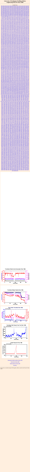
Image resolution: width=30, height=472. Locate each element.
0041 (28, 6)
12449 (6, 106)
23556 (9, 167)
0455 (12, 9)
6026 (14, 58)
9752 (5, 94)
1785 (26, 30)
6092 (21, 58)
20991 (28, 145)
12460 (2, 107)
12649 (17, 112)
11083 (15, 99)
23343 (2, 165)
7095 (21, 69)
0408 (21, 8)
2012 (16, 31)
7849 (5, 79)
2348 (23, 35)
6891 (5, 67)
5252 (19, 51)
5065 (7, 42)
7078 (26, 68)
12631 (6, 111)
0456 (14, 9)
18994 (4, 131)
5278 (26, 51)
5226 (2, 50)
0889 (21, 14)
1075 (12, 15)
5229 (7, 50)
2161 (19, 32)
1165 (17, 18)
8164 (24, 82)
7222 (26, 71)
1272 (7, 20)
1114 (11, 16)
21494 (9, 149)
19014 (9, 131)
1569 (12, 25)
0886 (16, 14)
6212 (26, 59)
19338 (13, 134)
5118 (7, 45)
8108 (10, 81)
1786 (28, 30)
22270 (11, 156)
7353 (2, 73)
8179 (16, 83)
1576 (24, 25)
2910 (26, 37)
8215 (10, 85)
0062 (21, 7)
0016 (26, 5)
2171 (9, 33)
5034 (16, 40)
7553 (7, 75)
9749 (1, 94)
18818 (21, 129)
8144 (9, 82)
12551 (15, 109)
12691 (15, 113)
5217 (16, 49)
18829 (4, 130)
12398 (17, 103)
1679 (19, 28)
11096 (9, 100)
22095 (13, 154)
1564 (3, 25)
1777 (12, 30)
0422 (2, 9)
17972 (4, 124)
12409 (6, 104)
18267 (6, 126)
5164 (17, 46)
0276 (10, 8)
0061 (19, 7)
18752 (2, 129)
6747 (10, 65)
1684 (26, 28)
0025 (7, 6)
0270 (9, 8)
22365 (26, 156)
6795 (7, 66)
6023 (9, 58)
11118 (18, 101)
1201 (16, 19)
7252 (5, 72)
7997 (26, 79)
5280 (2, 52)
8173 (7, 83)
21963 (4, 153)
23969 (13, 169)
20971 (24, 145)
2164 (24, 32)
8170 (3, 83)
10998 (17, 97)
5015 (12, 39)
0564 (14, 10)
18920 (24, 130)
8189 (28, 83)
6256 (21, 60)
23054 (4, 163)
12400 (19, 103)
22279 (17, 156)
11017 (4, 98)
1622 (3, 27)
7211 (10, 71)
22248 (2, 156)
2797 (26, 36)
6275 (23, 60)
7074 (23, 68)
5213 (9, 49)
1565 (5, 25)
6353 (3, 62)
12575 (26, 109)
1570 (14, 25)
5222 (23, 49)
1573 (19, 25)
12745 (19, 115)
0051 (2, 7)
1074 (10, 15)
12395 (13, 103)
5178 (14, 47)
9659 (14, 93)
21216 (26, 146)
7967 (21, 79)
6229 (17, 60)
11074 (9, 99)
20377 (9, 142)
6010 (23, 57)
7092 (19, 69)
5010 (3, 39)
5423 (10, 56)
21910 (17, 152)
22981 (13, 162)
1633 (17, 27)
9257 (28, 90)
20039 (2, 138)
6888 (2, 67)
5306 (3, 53)
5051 (14, 41)
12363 (13, 102)
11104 (26, 100)
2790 (16, 36)
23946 (6, 169)
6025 (12, 58)
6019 (2, 58)
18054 (21, 124)
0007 (12, 5)
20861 (2, 145)
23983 (15, 169)
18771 (11, 129)
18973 (2, 131)
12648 (15, 112)
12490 (17, 108)
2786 (9, 36)
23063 (9, 163)
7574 (26, 75)
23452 (28, 165)
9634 (26, 92)
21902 (13, 152)
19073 (6, 132)
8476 (3, 88)
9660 (16, 93)
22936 (24, 161)
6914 (7, 67)
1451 (23, 22)
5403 (12, 55)
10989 (28, 96)
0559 (12, 10)
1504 (10, 23)
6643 (2, 65)
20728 (19, 144)
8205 (21, 84)
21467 (24, 148)
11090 (26, 99)
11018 (6, 98)
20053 (11, 138)
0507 (2, 10)
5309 (9, 53)
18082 (4, 125)
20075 (19, 138)
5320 (24, 53)
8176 (12, 83)
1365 (9, 22)
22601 (2, 159)
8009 (3, 80)
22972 (9, 162)
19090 (13, 132)
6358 (12, 62)
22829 (26, 160)
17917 (24, 123)
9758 (12, 94)
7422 (28, 73)
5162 (14, 46)
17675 (2, 123)
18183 (26, 125)
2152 (5, 32)
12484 (11, 108)
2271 (17, 34)
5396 (28, 54)
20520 (24, 142)
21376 (28, 147)
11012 (28, 97)
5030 (9, 40)
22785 (13, 160)
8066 (23, 80)
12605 (6, 110)
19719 (4, 136)
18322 (24, 126)
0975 (3, 15)
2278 (2, 35)
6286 (14, 61)
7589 (10, 76)
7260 (14, 72)
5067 (10, 42)
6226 (12, 60)
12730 (2, 115)
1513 (21, 23)
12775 (2, 117)
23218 (15, 164)
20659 (4, 144)
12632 (9, 111)
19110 (19, 132)
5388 (17, 54)
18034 (17, 124)
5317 (19, 53)
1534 (19, 24)
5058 (24, 41)
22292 (21, 156)
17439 (21, 121)
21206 (24, 146)
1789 (5, 31)
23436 (24, 165)
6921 (19, 67)
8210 (2, 85)
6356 (9, 62)
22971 (6, 162)
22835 (28, 160)
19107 (17, 132)
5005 (23, 38)
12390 (9, 103)
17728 (9, 123)
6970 (5, 68)
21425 (11, 148)
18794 (15, 129)
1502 (7, 23)
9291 (16, 91)
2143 (17, 31)
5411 (17, 55)
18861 (11, 130)
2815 (10, 37)
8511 (1, 89)
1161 (10, 18)
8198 (10, 84)
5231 (10, 50)
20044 (9, 138)
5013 (9, 39)
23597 (19, 167)
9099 (17, 90)
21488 (4, 149)
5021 (23, 39)
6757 (28, 65)
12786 (24, 117)
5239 (24, 50)
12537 (26, 108)
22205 (11, 155)
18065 (26, 124)
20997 (2, 146)
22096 (15, 154)
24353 (19, 169)
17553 (15, 122)
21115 (13, 146)
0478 (23, 9)
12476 (21, 107)
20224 (21, 140)
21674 (13, 150)
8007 (2, 80)
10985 (19, 96)
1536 (23, 24)
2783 (3, 36)
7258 (12, 72)
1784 (24, 30)
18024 (13, 124)
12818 (9, 118)
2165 (26, 32)
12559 (21, 109)
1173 (3, 19)
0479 (24, 9)
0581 (28, 10)
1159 (7, 18)
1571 (16, 25)
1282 (24, 20)
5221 (21, 49)
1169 (24, 18)
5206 (24, 48)
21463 (21, 148)
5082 (7, 43)
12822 (17, 118)
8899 (21, 89)
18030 (15, 124)
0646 (3, 12)
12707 (26, 113)
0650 (9, 12)
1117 (16, 16)
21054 (6, 146)
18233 (2, 126)
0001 (2, 5)
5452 (10, 57)
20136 (21, 139)
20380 (11, 142)
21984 (13, 153)
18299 (13, 126)
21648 (4, 150)
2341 (10, 35)
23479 (9, 166)
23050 (2, 163)
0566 (17, 10)
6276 (24, 60)
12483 (9, 108)
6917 (12, 67)
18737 (26, 128)
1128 (7, 17)
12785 (21, 117)
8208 (26, 84)
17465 (24, 121)
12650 (19, 112)
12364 (15, 102)
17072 (9, 119)
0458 (17, 9)
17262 (4, 120)
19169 (6, 133)
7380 (7, 73)
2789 (14, 36)
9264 (3, 91)
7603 (28, 76)
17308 (15, 120)
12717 (13, 114)
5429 (17, 56)
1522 (9, 24)
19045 (17, 131)
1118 (17, 16)
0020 (3, 6)
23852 (11, 168)
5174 (7, 47)
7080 (2, 69)
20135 (19, 139)
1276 (14, 20)
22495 (26, 157)
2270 (16, 34)
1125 (2, 17)
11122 (22, 101)
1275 (12, 20)
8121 (16, 81)
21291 (11, 147)
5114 (2, 45)
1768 (3, 30)
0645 (2, 12)
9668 (21, 93)
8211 (3, 85)
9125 (21, 90)
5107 (19, 44)
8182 (19, 83)
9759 (14, 94)
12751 (2, 116)
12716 (11, 114)
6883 (23, 66)
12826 (26, 118)
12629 (2, 111)
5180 (17, 47)
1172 (2, 19)
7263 (19, 72)
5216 (14, 49)
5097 (3, 44)
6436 (16, 63)
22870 (9, 161)
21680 (17, 150)
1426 (14, 22)
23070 (13, 163)
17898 (21, 123)
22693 (21, 159)
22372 (28, 156)
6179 (24, 59)
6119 (17, 59)
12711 (4, 114)
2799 (2, 37)
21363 (26, 147)
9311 (7, 92)
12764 (15, 116)
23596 (17, 167)
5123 (16, 45)
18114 (17, 125)
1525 (14, 24)
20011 (28, 137)
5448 (3, 57)
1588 (17, 26)
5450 (7, 57)
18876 (17, 130)
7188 (3, 71)
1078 (17, 15)
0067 (2, 8)
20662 (6, 144)
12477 (24, 107)
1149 (17, 17)
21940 (26, 152)
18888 (19, 130)
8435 (9, 87)
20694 (11, 144)
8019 (7, 80)
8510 (28, 88)
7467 (12, 74)
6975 (9, 68)
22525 (11, 158)
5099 (5, 44)
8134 (28, 81)
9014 (26, 89)
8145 (10, 82)
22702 (24, 159)
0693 (24, 12)
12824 (21, 118)
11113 (14, 101)
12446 (28, 105)
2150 (2, 32)
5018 (17, 39)
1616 (23, 26)
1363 (5, 22)
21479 (28, 148)
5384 (12, 54)
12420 (28, 104)
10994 (9, 97)
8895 (16, 89)
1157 (3, 18)
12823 (19, 118)
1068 (9, 15)
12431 (17, 105)
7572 (24, 75)
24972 (17, 170)
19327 (11, 134)
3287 (9, 38)
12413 (15, 104)
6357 (10, 62)
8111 (12, 81)
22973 (11, 162)
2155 (10, 32)
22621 (6, 159)
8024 (9, 80)
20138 (26, 139)
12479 (28, 107)
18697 (17, 128)
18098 (11, 125)
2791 (17, 36)
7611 (12, 77)
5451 (9, 57)
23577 (13, 167)
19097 (15, 132)
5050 (12, 41)
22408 (4, 157)
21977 (11, 153)
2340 (9, 35)
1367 (12, 22)
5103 (12, 44)
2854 (24, 37)
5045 (3, 41)
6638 (21, 64)
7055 (14, 68)
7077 (24, 68)
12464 (9, 107)
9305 (3, 92)
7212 (12, 71)
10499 (4, 96)
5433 (19, 56)
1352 (3, 22)
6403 (14, 63)
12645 (9, 112)
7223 (28, 71)
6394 (5, 63)
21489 (6, 149)
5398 (3, 55)
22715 (28, 159)
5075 (23, 42)
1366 (10, 22)
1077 (16, 15)
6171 (21, 59)
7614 (17, 77)
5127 (23, 45)
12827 (28, 118)
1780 (17, 30)
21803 (9, 151)
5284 (9, 52)
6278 (28, 60)
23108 (28, 163)
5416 (26, 55)
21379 (2, 148)
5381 (9, 54)
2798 (28, 36)
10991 (4, 97)
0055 (9, 7)
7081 (3, 69)
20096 (28, 138)
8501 (26, 88)
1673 (10, 28)
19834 (19, 136)
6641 (26, 64)
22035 (21, 153)
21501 (13, 149)
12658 (9, 113)
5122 (14, 45)
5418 (2, 56)
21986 (15, 153)
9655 (10, 93)
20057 (13, 138)
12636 (17, 111)
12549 (11, 109)
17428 (15, 121)
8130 (26, 81)
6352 (2, 62)
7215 (17, 71)
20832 (24, 144)
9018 (2, 90)
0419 (24, 8)
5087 (16, 43)
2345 (17, 35)
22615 (4, 159)
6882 (21, 66)
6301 (19, 61)
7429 (5, 74)
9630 (21, 92)
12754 (6, 116)
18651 (6, 128)
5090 (21, 43)
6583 (3, 64)
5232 (12, 50)
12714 (9, 114)
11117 (16, 101)
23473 (6, 166)
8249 (28, 85)
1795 (12, 31)
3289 (12, 38)
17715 (6, 123)
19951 (9, 137)
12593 (2, 110)
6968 (3, 68)
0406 (17, 8)
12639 (24, 111)
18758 (4, 129)
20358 (4, 142)
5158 (7, 46)
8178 (14, 83)
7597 (19, 76)
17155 (19, 119)
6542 (2, 64)
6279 (2, 61)
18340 (28, 126)
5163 (16, 46)
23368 (9, 165)
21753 (28, 150)
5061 (28, 41)
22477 (21, 157)
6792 (2, 66)
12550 (13, 109)
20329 (19, 141)
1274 (10, 20)
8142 (5, 82)
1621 (2, 27)
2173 (12, 33)
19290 (28, 133)
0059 (16, 7)
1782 (21, 30)
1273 (9, 20)
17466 (26, 121)
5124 (17, 45)
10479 (17, 95)
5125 (19, 45)
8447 (14, 87)
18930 (26, 130)
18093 (6, 125)
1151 (21, 17)
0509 (5, 10)
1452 (24, 22)
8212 (5, 85)
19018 (13, 131)
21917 (19, 152)
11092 (2, 100)
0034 (21, 6)
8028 (10, 80)
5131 (28, 45)
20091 (26, 138)
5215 (12, 49)
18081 (2, 125)
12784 (19, 117)
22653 (13, 159)
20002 (26, 137)
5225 (28, 49)
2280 (5, 35)
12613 (24, 110)
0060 (17, 7)
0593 (12, 11)
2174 (14, 33)
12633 (11, 111)
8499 (24, 88)
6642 (28, 64)
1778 (14, 30)
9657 (12, 93)
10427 (28, 94)
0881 (12, 14)
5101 (9, 44)
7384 (10, 73)
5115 (3, 45)
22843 (2, 161)
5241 (28, 50)
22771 (9, 160)
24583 (26, 169)
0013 (21, 5)
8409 (5, 87)
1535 (21, 24)
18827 (2, 130)
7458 (10, 74)
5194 (12, 48)
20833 (26, 144)
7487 (14, 74)
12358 (4, 102)
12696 (17, 113)
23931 (26, 168)
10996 (13, 97)
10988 (26, 96)
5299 (19, 52)
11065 (2, 99)
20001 (24, 137)
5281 (3, 52)
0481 (26, 9)
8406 (2, 87)
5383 (10, 54)
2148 (26, 31)
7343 (23, 72)
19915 (6, 137)
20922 (11, 145)
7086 (12, 69)
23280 (17, 164)
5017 (16, 39)
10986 (21, 96)
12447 (2, 106)
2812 (5, 37)
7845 (3, 79)
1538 (26, 24)
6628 (5, 64)
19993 (19, 137)
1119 (19, 16)
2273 (21, 34)
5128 (24, 45)
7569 (23, 75)
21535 (24, 149)
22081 (9, 154)
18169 (24, 125)
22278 (15, 156)
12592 (28, 109)
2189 (5, 34)
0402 (12, 8)
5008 (28, 38)
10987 (24, 96)
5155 (2, 46)
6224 (9, 60)
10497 (2, 96)
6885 (26, 66)
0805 (28, 12)
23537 (4, 167)
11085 (19, 99)
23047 (26, 162)
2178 (19, 33)
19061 (21, 131)
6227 (14, 60)
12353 (2, 102)
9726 (24, 93)
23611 (28, 167)
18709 (19, 128)
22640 (9, 159)
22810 (21, 160)
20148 (2, 140)
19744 (9, 136)
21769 (2, 151)
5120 (10, 45)
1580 (3, 26)
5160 (10, 46)
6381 (23, 62)
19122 (24, 132)
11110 (8, 101)
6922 (21, 67)
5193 (10, 48)
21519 (17, 149)
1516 (26, 23)
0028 (10, 6)
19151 (4, 133)
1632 (16, 27)
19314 (6, 134)
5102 (10, 44)
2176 (17, 33)
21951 (28, 152)
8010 (5, 80)
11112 (12, 101)
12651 (21, 112)
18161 (21, 125)
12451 (11, 106)
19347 (17, 134)
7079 (28, 68)
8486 (16, 88)
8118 (14, 81)
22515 (6, 158)
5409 (14, 55)
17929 (26, 123)
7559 (14, 75)
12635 (15, 111)
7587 (9, 76)
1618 (26, 26)
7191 (9, 71)
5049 (10, 41)
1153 (24, 17)
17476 (2, 122)
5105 (16, 44)
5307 (5, 53)
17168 (21, 119)
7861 (10, 79)
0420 (26, 8)
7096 (23, 69)
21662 (6, 150)
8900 (23, 89)
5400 (7, 55)
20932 (15, 145)
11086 (21, 99)
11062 (26, 98)
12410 (9, 104)
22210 (13, 155)
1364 (7, 22)
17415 (11, 121)
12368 (24, 102)
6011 (24, 57)
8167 (2, 83)
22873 (11, 161)
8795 (7, 89)
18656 (9, 128)
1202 (17, 19)
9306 (5, 92)
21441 (17, 148)
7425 (2, 74)
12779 (9, 117)
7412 (24, 73)
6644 (3, 65)
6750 (16, 65)
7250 (2, 72)
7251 (3, 72)
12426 (9, 105)
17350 (28, 120)
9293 (17, 91)
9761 (15, 94)
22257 (6, 156)
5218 (17, 49)
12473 (17, 107)
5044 (2, 41)
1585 (12, 26)
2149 (28, 31)
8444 (12, 87)
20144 (28, 139)
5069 (14, 42)
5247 (10, 51)
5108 (21, 44)
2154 (9, 32)
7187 (2, 71)
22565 (24, 158)
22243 (28, 155)
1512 (19, 23)
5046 (5, 41)
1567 (9, 25)
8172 (5, 83)
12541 (2, 109)
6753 (21, 65)
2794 (21, 36)
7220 (23, 71)
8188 (26, 83)
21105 (11, 146)
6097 (2, 59)
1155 (28, 17)
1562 (28, 24)
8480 (7, 88)
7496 (16, 74)
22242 (26, 155)
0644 (28, 11)
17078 (11, 119)
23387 (11, 165)
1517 (28, 23)
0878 (9, 14)
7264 (21, 72)
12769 (21, 116)
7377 (3, 73)
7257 (10, 72)
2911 (28, 37)
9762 (17, 94)
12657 (6, 113)
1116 (14, 16)
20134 (17, 139)
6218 (28, 59)
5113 (28, 44)
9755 (8, 94)
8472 (28, 87)
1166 (19, 18)
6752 (19, 65)
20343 (26, 141)
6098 (3, 59)
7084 (9, 69)
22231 (21, 155)
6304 (24, 61)
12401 (21, 103)
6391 (28, 62)
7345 (24, 72)
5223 (24, 49)
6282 (7, 61)
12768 (19, 116)
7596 (17, 76)
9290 (14, 91)
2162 (21, 32)
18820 (24, 129)
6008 (21, 57)
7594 (14, 76)
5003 (19, 38)
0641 (23, 11)
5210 (3, 49)
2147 (24, 31)
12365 (17, 102)
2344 (16, 35)
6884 (24, 66)
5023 (24, 39)
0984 (5, 15)
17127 (15, 119)
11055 (19, 98)
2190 (7, 34)
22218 (17, 155)
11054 (17, 98)
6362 (19, 62)
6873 (12, 66)
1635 (21, 27)
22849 (4, 161)
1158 (5, 18)
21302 (17, 147)
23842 (6, 168)
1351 (2, 22)
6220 (3, 60)
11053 (15, 98)
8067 (24, 80)
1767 (2, 30)
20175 (11, 140)
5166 (21, 46)
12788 (28, 117)
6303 (23, 61)
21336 (21, 147)
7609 (9, 77)
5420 (5, 56)
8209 (28, 84)
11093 (4, 100)
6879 (17, 66)
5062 (2, 42)
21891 (9, 152)
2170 (7, 33)
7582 (3, 76)
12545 (9, 109)
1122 (24, 16)
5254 (21, 51)
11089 (23, 99)
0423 (3, 9)
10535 (6, 96)
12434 (21, 105)
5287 (12, 52)
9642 (2, 93)
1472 (2, 23)
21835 (28, 151)
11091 (28, 99)
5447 (2, 57)
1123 (26, 16)
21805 (11, 151)
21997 (19, 153)
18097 (9, 125)
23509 (21, 166)
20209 (17, 140)
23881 (21, 168)
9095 (14, 90)
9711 (23, 93)
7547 (28, 74)
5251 (17, 51)
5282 (5, 52)
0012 (19, 5)
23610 (26, 167)
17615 (26, 122)
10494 (26, 95)
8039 (12, 80)
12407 (2, 104)
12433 (19, 105)
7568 (21, 75)
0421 (28, 8)
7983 (24, 79)
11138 (26, 101)
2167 (2, 33)
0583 (3, 11)
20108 (4, 139)
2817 (14, 37)
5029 (7, 40)
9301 (24, 91)
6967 (2, 68)
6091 (19, 58)
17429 (17, 121)
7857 (9, 79)
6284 (10, 61)
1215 (24, 19)
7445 (7, 74)
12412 (13, 104)
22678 (19, 159)
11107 (4, 101)
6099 (5, 59)
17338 (24, 120)
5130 (26, 45)
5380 (7, 54)
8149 (14, 82)
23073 (17, 163)
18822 (28, 129)
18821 (26, 129)
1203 (19, 19)
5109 (23, 44)
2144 (19, 31)
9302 (26, 91)
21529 (21, 149)
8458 (19, 87)
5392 (24, 54)
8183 (21, 83)
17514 (6, 122)
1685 (28, 28)
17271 (11, 120)
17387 (6, 121)
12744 (17, 115)
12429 (13, 105)
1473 (3, 23)
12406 (28, 103)
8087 (5, 81)
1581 (5, 26)
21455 (19, 148)
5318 (21, 53)
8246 (26, 85)
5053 (17, 41)
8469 (26, 87)
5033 (14, 40)
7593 (12, 76)
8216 (12, 85)
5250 (16, 51)
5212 (7, 49)
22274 (13, 156)
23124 (2, 164)
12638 (21, 111)
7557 (10, 75)
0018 (28, 5)
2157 (14, 32)
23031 (21, 162)
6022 (7, 58)
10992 (6, 97)
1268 (2, 20)
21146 (21, 146)
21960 (2, 153)
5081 (5, 43)
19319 (9, 134)
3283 (2, 38)
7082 (5, 69)
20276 (11, 141)
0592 (10, 11)
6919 (16, 67)
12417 (21, 104)
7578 (2, 76)
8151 (16, 82)
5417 (28, 55)
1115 (12, 16)
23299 (21, 164)
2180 (23, 33)
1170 (26, 18)
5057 (23, 41)
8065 (21, 80)
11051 (13, 98)
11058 (23, 98)
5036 (19, 40)
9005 (24, 89)
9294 (19, 91)
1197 (9, 19)
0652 (12, 12)
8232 (21, 85)
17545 (13, 122)
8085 (3, 81)
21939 (24, 152)
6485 (21, 63)
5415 (24, 55)
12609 (15, 110)
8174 (9, 83)
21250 (28, 146)
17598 (21, 122)
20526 (26, 142)
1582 (7, 26)
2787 (10, 36)
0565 (16, 10)
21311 (19, 147)
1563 (2, 25)
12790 (2, 118)
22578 (26, 158)
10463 (9, 95)
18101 (13, 125)
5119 (9, 45)
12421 (2, 105)
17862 (17, 123)
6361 (17, 62)
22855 (6, 161)
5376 (2, 54)
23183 (9, 164)
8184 (23, 83)
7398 (16, 73)
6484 (19, 63)
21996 (17, 153)
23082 (19, 163)
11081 (13, 99)
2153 (7, 32)
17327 (19, 120)
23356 (4, 165)
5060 (26, 41)
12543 (6, 109)
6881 (19, 66)
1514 (23, 23)
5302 (24, 52)
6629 (7, 64)
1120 (21, 16)
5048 (9, 41)
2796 (24, 36)
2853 (23, 37)
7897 (12, 79)
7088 (14, 69)
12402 (24, 103)
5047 (7, 41)
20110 (9, 139)
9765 (23, 94)
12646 (11, 112)
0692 (23, 12)
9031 (5, 90)
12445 (26, 105)
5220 (19, 49)
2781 (28, 35)
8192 (2, 84)
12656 (4, 113)
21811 (15, 151)
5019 (19, 39)
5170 (28, 46)
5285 (10, 52)
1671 (7, 28)
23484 (13, 166)
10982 (13, 96)
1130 (10, 17)
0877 (7, 14)
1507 (12, 23)
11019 (9, 98)
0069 (5, 8)
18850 (6, 130)
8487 (17, 88)
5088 (17, 43)
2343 (14, 35)
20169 (9, 140)
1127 (5, 17)
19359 (21, 134)
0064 (24, 7)
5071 (16, 42)
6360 (16, 62)
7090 (17, 69)
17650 (28, 122)
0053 (5, 7)
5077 (26, 42)
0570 (24, 10)
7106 (28, 69)
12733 (4, 115)
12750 (28, 115)
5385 (14, 54)
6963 (28, 67)
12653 (26, 112)
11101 (19, 100)
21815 (17, 151)
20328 (17, 141)
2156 (12, 32)
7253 (7, 72)
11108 (6, 101)
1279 (19, 20)
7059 (16, 68)
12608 (13, 110)
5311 (12, 53)
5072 (17, 42)
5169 (26, 46)
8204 (19, 84)
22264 (9, 156)
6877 (16, 66)
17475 (28, 121)
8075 (26, 80)
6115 (14, 59)
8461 (21, 87)
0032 (17, 6)
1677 (16, 28)
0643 (26, 11)
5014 (10, 39)
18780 (13, 129)
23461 (4, 166)
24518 (21, 169)
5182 (21, 47)
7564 (17, 75)
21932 (21, 152)
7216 (19, 71)
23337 (28, 164)
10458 (2, 95)
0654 (14, 12)
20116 (11, 139)
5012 (7, 39)
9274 (9, 91)
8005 (28, 79)
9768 (26, 94)
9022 (3, 90)
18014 (11, 124)
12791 (4, 118)
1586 (14, 26)
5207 (26, 48)
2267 (10, 34)
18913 (21, 130)
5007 (26, 38)
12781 (13, 117)
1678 (17, 28)
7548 (2, 75)
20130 (13, 139)
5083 (9, 43)
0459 (19, 9)
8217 (14, 85)
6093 (23, 58)
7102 (26, 69)
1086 (21, 15)
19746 (11, 136)
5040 (26, 40)
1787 (2, 31)
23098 (24, 163)
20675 (9, 144)
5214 (10, 49)
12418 (24, 104)
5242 (2, 51)
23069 (11, 163)
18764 (9, 129)
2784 (5, 36)
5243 (3, 51)
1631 (14, 27)
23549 (6, 167)
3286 (7, 38)
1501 (5, 23)
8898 (19, 89)
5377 (3, 54)
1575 (23, 25)
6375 (21, 62)
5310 (10, 53)
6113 (12, 59)
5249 (14, 51)
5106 (17, 44)
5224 (26, 49)
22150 (21, 154)
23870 (19, 168)
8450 (16, 87)
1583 (9, 26)
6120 (19, 59)
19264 (24, 133)
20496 (21, 142)
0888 (19, 14)
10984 (17, 96)
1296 (28, 20)
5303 (26, 52)
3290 (14, 38)
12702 (24, 113)
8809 (9, 89)
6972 (7, 68)
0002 (3, 5)
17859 (15, 123)
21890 (6, 152)
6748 (12, 65)
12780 (11, 117)
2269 (14, 34)
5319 (23, 53)
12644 (6, 112)
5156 (3, 46)
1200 (14, 19)
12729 (28, 114)
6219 (2, 60)
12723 (17, 114)
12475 (19, 107)
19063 (24, 131)
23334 (26, 164)
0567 (19, 10)
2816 (12, 37)
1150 (19, 17)
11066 (4, 99)
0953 (28, 14)
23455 (2, 166)
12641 (28, 111)
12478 (26, 107)
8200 (14, 84)
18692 (15, 128)
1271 (5, 20)
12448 (4, 106)
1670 (5, 28)
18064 (24, 124)
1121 (23, 16)
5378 (5, 54)
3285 (5, 38)
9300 (23, 91)
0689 (17, 12)
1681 (21, 28)
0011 (17, 5)
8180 (17, 83)
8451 (17, 87)
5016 (14, 39)
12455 (19, 106)
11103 (23, 100)
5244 (5, 51)
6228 (16, 60)
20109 (6, 139)
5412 (19, 55)
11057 (21, 98)
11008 (26, 97)
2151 (3, 32)
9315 (12, 92)
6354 (5, 62)
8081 (28, 80)
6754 (23, 65)
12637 (19, 111)
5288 (14, 52)
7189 (5, 71)
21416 (9, 148)
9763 (19, 94)
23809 (4, 168)
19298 (2, 134)
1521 (7, 24)
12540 (28, 108)
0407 (19, 8)
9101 (19, 90)
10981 (11, 96)
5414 (23, 55)
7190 (7, 71)
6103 (10, 59)
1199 (12, 19)
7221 (24, 71)
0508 (3, 10)
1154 (26, 17)
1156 (2, 18)
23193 (13, 164)
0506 (28, 9)
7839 (2, 79)
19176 (9, 133)
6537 (28, 63)
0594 (14, 11)
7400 (17, 73)
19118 (21, 132)
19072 (4, 132)
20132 (15, 139)
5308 (7, 53)
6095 (26, 58)
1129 (9, 17)
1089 (26, 15)
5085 (12, 43)
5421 (7, 56)
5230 (9, 50)
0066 (28, 7)
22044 (24, 153)
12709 (2, 114)
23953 (9, 169)
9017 (28, 89)
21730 (24, 150)
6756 (26, 65)
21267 (2, 147)
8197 (9, 84)
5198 (19, 48)
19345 (15, 134)
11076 (11, 99)
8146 (12, 82)
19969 (11, 137)
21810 (13, 151)
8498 (23, 88)
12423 (4, 105)
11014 (2, 98)
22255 (4, 156)
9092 (10, 90)
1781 (19, 30)
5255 (23, 51)
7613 (16, 77)
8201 (16, 84)
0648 (5, 12)
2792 (19, 36)
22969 (4, 162)
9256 (26, 90)
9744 (28, 93)
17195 (28, 119)
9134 (23, 90)
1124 (28, 16)
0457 (16, 9)
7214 (16, 71)
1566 (7, 25)
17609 (24, 122)
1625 (9, 27)
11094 (7, 100)
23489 (15, 166)
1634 (19, 27)
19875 (28, 136)
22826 (24, 160)
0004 (7, 5)
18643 (4, 128)
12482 (6, 108)
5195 (14, 48)
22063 (2, 154)
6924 (24, 67)
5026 (2, 40)
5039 (24, 40)
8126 (21, 81)
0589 (7, 11)
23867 (17, 168)
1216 (26, 19)
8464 (23, 87)
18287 (9, 126)
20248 (2, 141)
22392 (2, 157)
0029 (12, 6)
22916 (17, 161)
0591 (9, 11)
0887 (17, 14)
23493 (17, 166)
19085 (11, 132)
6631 (10, 64)
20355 (2, 142)
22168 (28, 154)
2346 (19, 35)
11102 (21, 100)
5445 (26, 56)
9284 (12, 91)
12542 (4, 109)
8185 (24, 83)
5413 (21, 55)
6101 (7, 59)
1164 (16, 18)
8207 (24, 84)
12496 (21, 108)
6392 (2, 63)
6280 (3, 61)
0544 (10, 10)
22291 (19, 156)
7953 (17, 79)
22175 (2, 155)
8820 (10, 89)
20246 (28, 140)
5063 (3, 42)
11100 (17, 100)
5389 (19, 54)
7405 (21, 73)
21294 (13, 147)
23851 (9, 168)
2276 (26, 34)
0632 (17, 11)
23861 (15, 168)
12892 (2, 119)
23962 (11, 169)
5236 (19, 50)
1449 (19, 22)
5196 (16, 48)
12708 (28, 113)
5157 (5, 46)
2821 (21, 37)
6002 (17, 57)
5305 (2, 53)
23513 (24, 166)
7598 (21, 76)
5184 (24, 47)
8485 (14, 88)
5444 (24, 56)
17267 (9, 120)
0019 (2, 6)
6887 (28, 66)
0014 (23, 5)
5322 (28, 53)
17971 (2, 124)
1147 (14, 17)
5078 (28, 42)
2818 (16, 37)
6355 (7, 62)
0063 (23, 7)
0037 (24, 6)
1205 (23, 19)
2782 (2, 36)
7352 (28, 72)
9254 (24, 90)
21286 (9, 147)
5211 (5, 49)
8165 (26, 82)
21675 (15, 150)
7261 (16, 72)
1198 (10, 19)
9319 (16, 92)
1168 (23, 18)
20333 (21, 141)
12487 (15, 108)
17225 (2, 120)
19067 (2, 132)
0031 (16, 6)
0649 (7, 12)
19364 (24, 134)
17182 (26, 119)
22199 (9, 155)
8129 (24, 81)
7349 (26, 72)
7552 (5, 75)
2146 (23, 31)
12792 (6, 118)
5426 (16, 56)
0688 (16, 12)
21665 (9, 150)
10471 (15, 95)
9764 (21, 94)
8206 (23, 84)
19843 (21, 136)
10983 (15, 96)
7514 (17, 74)
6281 (5, 61)
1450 (21, 22)
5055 (19, 41)
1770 (7, 30)
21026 (4, 146)
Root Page (15, 365)
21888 (4, 152)
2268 (12, 34)
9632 (24, 92)
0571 (26, 10)
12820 (13, 118)
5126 (21, 45)
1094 (7, 16)
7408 (23, 73)
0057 (12, 7)
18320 (19, 126)
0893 (23, 14)
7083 (7, 69)
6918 (14, 67)
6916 (10, 67)
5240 (26, 50)
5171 (2, 47)
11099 (15, 100)
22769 (6, 160)
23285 (19, 164)
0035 (23, 6)
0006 (10, 5)
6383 (26, 62)
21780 (4, 151)
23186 (11, 164)
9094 (12, 90)
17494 (4, 122)
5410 (16, 55)
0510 (7, 10)
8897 (17, 89)
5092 (24, 43)
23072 (15, 163)
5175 (9, 47)
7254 (9, 72)
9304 (2, 92)
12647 (13, 112)
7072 (21, 68)
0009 (14, 5)
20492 (19, 142)
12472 (15, 107)
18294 (11, 126)
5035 (17, 40)
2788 (12, 36)
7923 (14, 79)
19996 (21, 137)
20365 (6, 142)
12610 (17, 110)
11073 (6, 99)
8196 (7, 84)
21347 (24, 147)
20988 (26, 145)
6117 (16, 59)
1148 (16, 17)
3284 (3, 38)
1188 (7, 19)
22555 (19, 158)
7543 (24, 74)
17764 (11, 123)
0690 (19, 12)
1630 (12, 27)
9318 (14, 92)
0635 (19, 11)
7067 (19, 68)
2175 (16, 33)
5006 (24, 38)
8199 (12, 84)
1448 (17, 22)
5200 (23, 48)
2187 (2, 34)
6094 (24, 58)
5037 (21, 40)
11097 (11, 100)
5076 (24, 42)
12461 (4, 107)
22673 (17, 159)
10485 (19, 95)
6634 (16, 64)
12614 (26, 110)
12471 (13, 107)
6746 (9, 65)
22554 (17, 158)
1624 (7, 27)
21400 (6, 148)
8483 (12, 88)
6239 (19, 60)
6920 (17, 67)
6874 (14, 66)
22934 (21, 161)
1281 (23, 20)
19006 (6, 131)
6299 (16, 61)
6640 (24, 64)
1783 (23, 30)
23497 (19, 166)
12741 (13, 115)
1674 (12, 28)
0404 (14, 8)
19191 (13, 133)
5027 (3, 40)
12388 (6, 103)
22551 (15, 158)
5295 (16, 52)
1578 (28, 25)
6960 (26, 67)
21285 (6, 147)
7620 (24, 77)
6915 (9, 67)
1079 (19, 15)
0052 (3, 7)
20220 (19, 140)
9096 (16, 90)
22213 (15, 155)
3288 (10, 38)
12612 (21, 110)
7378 (5, 73)
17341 (26, 120)
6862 (9, 66)
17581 (19, 122)
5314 (14, 53)
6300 (17, 61)
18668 (11, 128)
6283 (9, 61)
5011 (5, 39)
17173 (24, 119)
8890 (14, 89)
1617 (24, 26)
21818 (19, 151)
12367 (21, 102)
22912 (15, 161)
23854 (13, 168)
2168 (3, 33)
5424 (12, 56)
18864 (15, 130)
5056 (21, 41)
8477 (5, 88)
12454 (17, 106)
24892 (15, 170)
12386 (4, 103)
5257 (24, 51)
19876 (2, 137)
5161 (12, 46)
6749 (14, 65)
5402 (10, 55)
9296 (21, 91)
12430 (15, 105)
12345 (29, 101)
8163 (23, 82)
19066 (28, 131)
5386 (16, 54)
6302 (21, 61)
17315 (17, 120)
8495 (19, 88)
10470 (13, 95)
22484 (24, 157)
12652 (24, 112)
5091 (23, 43)
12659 (11, 113)
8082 (2, 81)
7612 (14, 77)
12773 (26, 116)
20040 (4, 138)
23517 (26, 166)
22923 (19, 161)
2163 (23, 32)
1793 (10, 31)
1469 (28, 22)
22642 (11, 159)
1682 (23, 28)
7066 (17, 68)
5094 (28, 43)
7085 (10, 69)
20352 (28, 141)
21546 (26, 149)
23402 (15, 165)
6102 (9, 59)
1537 (24, 24)
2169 (5, 33)
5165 (19, 46)
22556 (21, 158)
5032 (12, 40)
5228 (5, 50)
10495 (28, 95)
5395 (26, 54)
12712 (6, 114)
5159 (9, 46)
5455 (14, 57)
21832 (26, 151)
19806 (17, 136)
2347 (21, 35)
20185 (13, 140)
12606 (9, 110)
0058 (14, 7)
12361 (9, 102)
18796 (17, 129)
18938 (28, 130)
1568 (10, 25)
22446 (13, 157)
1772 (9, 30)
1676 (14, 28)
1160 (9, 18)
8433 (7, 87)
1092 (4, 16)
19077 (9, 132)
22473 (17, 157)
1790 (7, 31)
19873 (26, 136)
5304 (28, 52)
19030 (15, 131)
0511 (9, 10)
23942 (2, 169)
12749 (26, 115)
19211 (17, 133)
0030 (14, 6)
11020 (11, 98)
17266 (6, 120)
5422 (9, 56)
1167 (21, 18)
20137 (24, 139)
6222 (5, 60)
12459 (28, 106)
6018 (28, 57)
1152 (23, 17)
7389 (12, 73)
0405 (16, 8)
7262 (17, 72)
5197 (17, 48)
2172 (10, 33)
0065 (26, 7)
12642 (2, 112)
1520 (5, 24)
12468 (11, 107)
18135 (19, 125)
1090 (28, 15)
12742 (15, 115)
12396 (15, 103)
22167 (26, 154)
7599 (23, 76)
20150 (4, 140)
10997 (15, 97)
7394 (14, 73)
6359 (14, 62)
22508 (4, 158)
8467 (24, 87)
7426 (3, 74)
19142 (2, 133)
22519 (9, 158)
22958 (2, 162)
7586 (7, 76)
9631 (23, 92)
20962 (19, 145)
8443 (10, 87)
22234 (24, 155)
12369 (26, 102)
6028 (17, 58)
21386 (4, 148)
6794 (5, 66)
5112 (26, 44)
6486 (23, 63)
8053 (19, 80)
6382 (24, 62)
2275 (24, 34)
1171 (28, 18)
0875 (3, 14)
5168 (24, 46)
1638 (24, 27)
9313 (10, 92)
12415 (17, 104)
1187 (5, 19)
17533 (9, 122)
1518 (2, 24)
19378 (26, 134)
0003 (5, 5)
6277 (26, 60)
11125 (24, 101)
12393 (11, 103)
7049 (12, 68)
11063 (28, 98)
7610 (10, 77)
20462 (15, 142)
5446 (28, 56)
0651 (10, 12)
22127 (19, 154)
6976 (10, 68)
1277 (16, 20)
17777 (13, 123)
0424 (5, 9)
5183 (23, 47)
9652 (9, 93)
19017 (11, 131)
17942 (28, 123)
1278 (17, 20)
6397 (9, 63)
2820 (19, 37)
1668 (2, 28)
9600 (17, 92)
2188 (3, 34)
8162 (21, 82)
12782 (15, 117)
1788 (3, 31)
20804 (21, 144)
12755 (9, 116)
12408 (4, 104)
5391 (23, 54)
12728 (26, 114)
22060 (28, 153)
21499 (11, 149)
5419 (3, 56)
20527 (28, 142)
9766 (24, 94)
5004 (21, 38)
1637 (23, 27)
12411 (11, 104)
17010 (4, 119)
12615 (28, 110)
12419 (26, 104)
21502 (15, 149)
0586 (5, 11)
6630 (9, 64)
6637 (19, 64)
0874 (2, 14)
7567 (19, 75)
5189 (3, 48)
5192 (9, 48)
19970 (13, 137)
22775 (11, 160)
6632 (12, 64)
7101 (24, 69)
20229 (24, 140)
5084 (10, 43)
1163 (14, 18)
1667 (28, 27)
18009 (6, 124)
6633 (14, 64)
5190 (5, 48)
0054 (7, 7)
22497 (2, 158)
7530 (21, 74)
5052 (16, 41)
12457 (24, 106)
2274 (23, 34)
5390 (21, 54)
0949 (26, 14)
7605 (3, 77)
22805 (19, 160)
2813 (7, 37)
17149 (17, 119)
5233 (14, 50)
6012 (26, 57)
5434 (21, 56)
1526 (16, 24)
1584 (10, 26)
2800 (3, 37)
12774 (28, 116)
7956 (19, 79)
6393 (3, 63)
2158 (16, 32)
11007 (24, 97)
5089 (19, 43)
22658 (15, 159)
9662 (17, 93)
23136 (4, 164)
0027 (9, 6)
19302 (4, 134)
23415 (19, 165)
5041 (28, 40)
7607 (7, 77)
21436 (15, 148)
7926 (16, 79)
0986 (7, 15)
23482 (11, 166)
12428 (11, 105)
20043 (6, 138)
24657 (28, 169)
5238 (23, 50)
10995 (11, 97)
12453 (15, 106)
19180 (11, 133)
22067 (4, 154)
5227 (3, 50)
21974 (9, 153)
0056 (10, 7)
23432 (21, 165)
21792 (6, 151)
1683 (24, 28)
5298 (17, 52)
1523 (10, 24)
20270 (6, 141)
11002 (19, 97)
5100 (7, 44)
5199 (21, 48)
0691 (21, 12)
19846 (24, 136)
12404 (26, 103)
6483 (17, 63)
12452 (13, 106)
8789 (5, 89)
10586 (9, 96)
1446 (16, 22)
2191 (9, 34)
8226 (19, 85)
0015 (24, 5)
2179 (21, 33)
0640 (21, 11)
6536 (26, 63)
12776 (4, 117)
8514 (3, 89)
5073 (19, 42)
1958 (14, 31)
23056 (6, 163)
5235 (17, 50)
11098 (13, 100)
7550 (3, 75)
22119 (17, 154)
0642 (24, 11)
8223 (17, 85)
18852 (9, 130)
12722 (15, 114)
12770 (24, 116)
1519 (3, 24)
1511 (17, 23)
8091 (9, 81)
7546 (26, 74)
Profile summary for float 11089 (15, 363)
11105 (28, 100)
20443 (13, 142)
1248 (28, 19)
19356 (19, 134)
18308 (17, 126)
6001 (16, 57)
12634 (13, 111)
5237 (21, 50)
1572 (17, 25)
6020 (3, 58)
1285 (26, 20)
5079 (2, 43)
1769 (5, 30)
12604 (4, 110)
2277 (28, 34)
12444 (24, 105)
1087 (23, 15)
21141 (17, 146)
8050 (16, 80)
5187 (28, 47)
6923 (23, 67)
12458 (26, 106)
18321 (21, 126)
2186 (28, 33)
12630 (4, 111)
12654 (28, 112)
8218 (16, 85)
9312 (9, 92)
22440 (11, 157)
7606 (5, 77)
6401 (12, 63)
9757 (10, 94)
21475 (26, 148)
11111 (10, 101)
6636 (17, 64)
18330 (26, 126)
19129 (26, 132)
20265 (4, 141)
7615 (19, 77)
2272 (19, 34)
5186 (26, 47)
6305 (26, 61)
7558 (12, 75)
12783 (17, 117)
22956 (28, 161)
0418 (23, 8)
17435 (19, 121)
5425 (14, 56)
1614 (19, 26)
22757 (2, 160)
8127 (23, 81)
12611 (19, 110)
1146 (12, 17)
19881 (4, 137)
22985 (15, 162)
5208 (28, 48)
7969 (23, 79)
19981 (17, 137)
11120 (20, 101)
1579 (2, 26)
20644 (2, 144)
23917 (24, 168)
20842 (28, 144)
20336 (24, 141)
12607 (11, 110)
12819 (11, 118)
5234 (16, 50)
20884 (4, 145)
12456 (21, 106)
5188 (2, 48)
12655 (2, 113)
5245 (7, 51)
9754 (7, 94)
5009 (2, 39)
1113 (9, 16)
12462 (6, 107)
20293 (15, 141)
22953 (26, 161)
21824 (21, 151)
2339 (7, 35)
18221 (28, 125)
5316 (17, 53)
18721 (21, 128)
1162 (12, 18)
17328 (21, 120)
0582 (2, 11)
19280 (26, 133)
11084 (17, 99)
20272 (9, 141)
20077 (21, 138)
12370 (28, 102)
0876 (5, 14)
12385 (2, 103)
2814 (9, 37)
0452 (7, 9)
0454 (10, 9)
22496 (28, 157)
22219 (19, 155)
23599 (21, 167)
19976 (15, 137)
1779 (16, 30)
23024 (19, 162)
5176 (10, 47)
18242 (4, 126)
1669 (3, 28)
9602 (19, 92)
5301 (23, 52)
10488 (21, 95)
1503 (9, 23)
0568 (21, 10)
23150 (6, 164)
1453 (26, 22)
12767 (17, 116)
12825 (24, 118)
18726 (24, 128)
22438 (9, 157)
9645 (3, 93)
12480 (2, 108)
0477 (21, 9)
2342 (12, 35)
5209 (2, 49)
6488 (24, 63)
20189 (15, 140)
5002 (17, 38)
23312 (24, 164)
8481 (9, 88)
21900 (11, 152)
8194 (5, 84)
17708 (4, 123)
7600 (24, 76)
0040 (26, 6)
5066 (9, 42)
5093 (26, 43)
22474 (19, 157)
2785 (7, 36)
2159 (17, 32)
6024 (10, 58)
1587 (16, 26)
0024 (5, 6)
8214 (9, 85)
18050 (19, 124)
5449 (5, 57)
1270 (3, 20)
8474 (2, 88)
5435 (23, 56)
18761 (6, 129)
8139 (3, 82)
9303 (28, 91)
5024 (26, 39)
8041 (14, 80)
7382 (9, 73)
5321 (26, 53)
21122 (15, 146)
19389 (28, 134)
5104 (14, 44)
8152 (17, 82)
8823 (12, 89)
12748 (24, 115)
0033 (19, 6)
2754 (26, 35)
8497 (21, 88)
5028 (5, 40)
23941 (28, 168)
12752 (4, 116)
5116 (5, 45)
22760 (4, 160)
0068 (3, 8)
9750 (3, 94)
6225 (10, 60)
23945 (4, 169)
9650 (7, 93)
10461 (6, 95)
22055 (26, 153)
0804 (26, 12)
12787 (26, 117)
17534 (11, 122)
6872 (10, 66)
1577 (26, 25)
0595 (16, 11)
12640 (26, 111)
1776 (10, 30)
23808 (2, 168)
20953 (17, 145)
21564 (28, 149)
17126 (13, 119)
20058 (15, 138)
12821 (15, 118)
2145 (21, 31)
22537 (13, 158)
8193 (3, 84)
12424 (6, 105)
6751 (17, 65)
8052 (17, 80)
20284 (13, 141)
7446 (9, 74)
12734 (6, 115)
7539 (23, 74)
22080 (6, 154)
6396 (7, 63)
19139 (28, 132)
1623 (5, 27)
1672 (9, 28)
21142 (19, 146)
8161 (19, 82)
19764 (15, 136)
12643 (4, 112)
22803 (17, 160)
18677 (13, 128)
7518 (19, 74)
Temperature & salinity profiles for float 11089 (15, 360)
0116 (7, 8)
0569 (23, 10)
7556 (9, 75)
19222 (21, 133)
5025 (28, 39)
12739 (11, 115)
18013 (9, 124)
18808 (19, 129)
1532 (17, 24)
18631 (2, 128)
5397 (2, 55)
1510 (16, 23)
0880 (10, 14)
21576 (2, 150)
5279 (28, 51)
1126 (3, 17)
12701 (21, 113)
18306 (15, 126)
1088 (24, 15)
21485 (2, 149)
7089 (16, 69)
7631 (28, 77)
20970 (21, 145)
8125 (19, 81)
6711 (5, 65)
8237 (23, 85)
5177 (12, 47)
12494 (19, 108)
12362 (11, 102)
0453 (9, 9)
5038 (23, 40)
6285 (12, 61)
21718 (21, 150)
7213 (14, 71)
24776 (13, 170)
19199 (15, 133)
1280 (21, 20)
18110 (15, 125)
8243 (24, 85)
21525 (19, 149)
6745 (7, 65)
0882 (14, 14)
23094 (21, 163)
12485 (13, 108)
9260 (2, 91)
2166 (28, 32)
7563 (16, 75)
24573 (24, 169)
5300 (21, 52)
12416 (19, 104)
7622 (26, 77)
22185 (4, 155)
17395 (9, 121)
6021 (5, 58)
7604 (2, 77)
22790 (15, 160)
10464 (11, 95)
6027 (16, 58)
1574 (21, 25)
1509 (14, 23)
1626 (10, 27)
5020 (21, 39)
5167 (23, 46)
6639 (23, 64)
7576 (28, 75)
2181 (24, 33)
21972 (6, 153)
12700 (19, 113)
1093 (5, 16)
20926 (13, 145)
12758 (13, 116)
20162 (6, 140)
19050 (19, 131)
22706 (26, 159)
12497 (24, 108)
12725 (21, 114)
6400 (10, 63)
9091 (9, 90)
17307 (13, 120)
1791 (9, 31)
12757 (11, 116)
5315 (16, 53)
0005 (9, 5)
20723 (17, 144)
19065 (26, 131)
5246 (9, 51)
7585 (5, 76)
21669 (11, 150)
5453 (12, 57)
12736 (9, 115)
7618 (21, 77)
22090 (11, 154)
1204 (21, 19)
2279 (3, 35)
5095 (2, 44)
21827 (24, 151)
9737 (26, 93)
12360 (6, 102)
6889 (3, 67)
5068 (12, 42)
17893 (19, 123)
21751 (26, 150)
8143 (7, 82)
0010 (16, 5)
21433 (13, 148)
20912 (6, 145)
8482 (10, 88)
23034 (24, 162)
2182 (26, 33)
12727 (24, 114)
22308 (24, 156)
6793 (3, 66)
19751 (13, 136)
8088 (7, 81)
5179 (16, 47)
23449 (26, 165)
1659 (26, 27)
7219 (21, 71)
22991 (17, 162)
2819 (17, 37)
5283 (7, 52)
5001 (16, 38)
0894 (24, 14)
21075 (9, 146)
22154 (24, 154)
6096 (28, 58)
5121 (12, 45)
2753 (24, 35)
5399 (5, 55)
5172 (3, 47)
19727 (6, 136)
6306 (28, 61)
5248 (12, 51)
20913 (9, 145)
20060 (17, 138)
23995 (17, 169)
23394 (13, 165)
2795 (23, 36)
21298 (15, 147)
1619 (28, 26)
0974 (2, 15)
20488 (17, 142)
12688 (13, 113)
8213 (7, 85)
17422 (13, 121)
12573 (24, 109)
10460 (4, 95)
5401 (9, 55)
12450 (9, 106)
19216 (19, 133)
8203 (17, 84)
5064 (5, 42)
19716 (2, 136)
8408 (3, 87)
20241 (26, 140)
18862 (13, 130)
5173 (5, 47)
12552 (17, 109)
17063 (6, 119)
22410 (6, 157)
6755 (24, 65)
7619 (23, 77)
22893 (13, 161)
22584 (28, 158)
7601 (26, 76)
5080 (3, 43)
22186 (6, 155)
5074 (21, 42)
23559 (11, 167)
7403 (19, 73)
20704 (15, 144)
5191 (7, 48)
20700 (13, 144)
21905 (15, 152)
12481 (4, 108)
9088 (7, 90)
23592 (15, 167)
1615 (21, 26)
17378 (2, 121)
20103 (2, 139)
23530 (2, 167)
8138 (2, 82)
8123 (17, 81)
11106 (1, 101)
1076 (14, 15)
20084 (24, 138)
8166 (28, 82)
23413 (17, 165)
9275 (10, 91)
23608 (24, 167)
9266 (7, 91)
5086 (14, 43)
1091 (2, 16)
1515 (24, 23)
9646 (5, 93)
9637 (28, 92)
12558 (19, 109)
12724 (19, 114)
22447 (15, 157)
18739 (28, 128)
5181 (19, 47)
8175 (10, 83)
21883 (2, 152)
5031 (10, 40)
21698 (19, 150)
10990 (2, 97)
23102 (26, 163)
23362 (6, 165)
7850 (7, 79)
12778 (6, 117)
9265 (5, 91)
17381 (4, 121)
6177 (23, 59)
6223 (7, 60)
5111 (24, 44)
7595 (16, 76)
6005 (19, 57)
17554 (17, 122)
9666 (19, 93)
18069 (28, 124)
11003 (21, 97)
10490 (24, 95)
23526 (28, 166)
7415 (26, 73)
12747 (21, 115)
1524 (12, 24)
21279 (4, 147)
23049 (28, 162)
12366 (19, 102)
